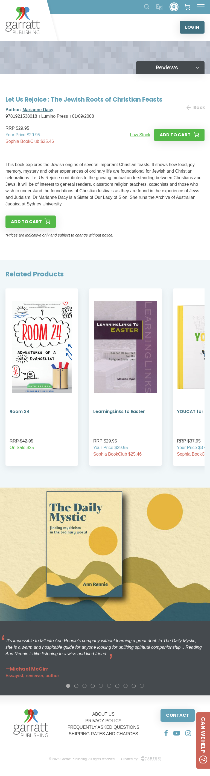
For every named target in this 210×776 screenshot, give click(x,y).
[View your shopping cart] (187, 7)
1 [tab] (68, 686)
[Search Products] (146, 6)
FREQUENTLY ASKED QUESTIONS (103, 727)
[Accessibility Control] (174, 6)
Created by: (141, 759)
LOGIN (192, 27)
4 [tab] (92, 686)
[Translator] (159, 7)
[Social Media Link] (166, 733)
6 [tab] (109, 686)
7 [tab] (117, 686)
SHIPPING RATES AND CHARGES (103, 733)
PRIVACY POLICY (103, 720)
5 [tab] (101, 686)
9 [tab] (133, 686)
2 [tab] (76, 686)
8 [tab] (125, 686)
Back (195, 107)
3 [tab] (84, 686)
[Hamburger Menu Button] (201, 6)
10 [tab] (142, 686)
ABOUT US (103, 714)
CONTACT (177, 715)
